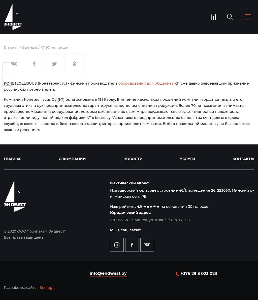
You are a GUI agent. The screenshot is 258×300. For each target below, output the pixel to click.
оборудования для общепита (145, 83)
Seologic (47, 287)
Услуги (187, 159)
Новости (133, 159)
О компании (72, 159)
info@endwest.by (108, 273)
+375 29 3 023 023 (198, 273)
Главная (11, 47)
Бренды (29, 47)
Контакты (243, 159)
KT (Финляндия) (56, 47)
